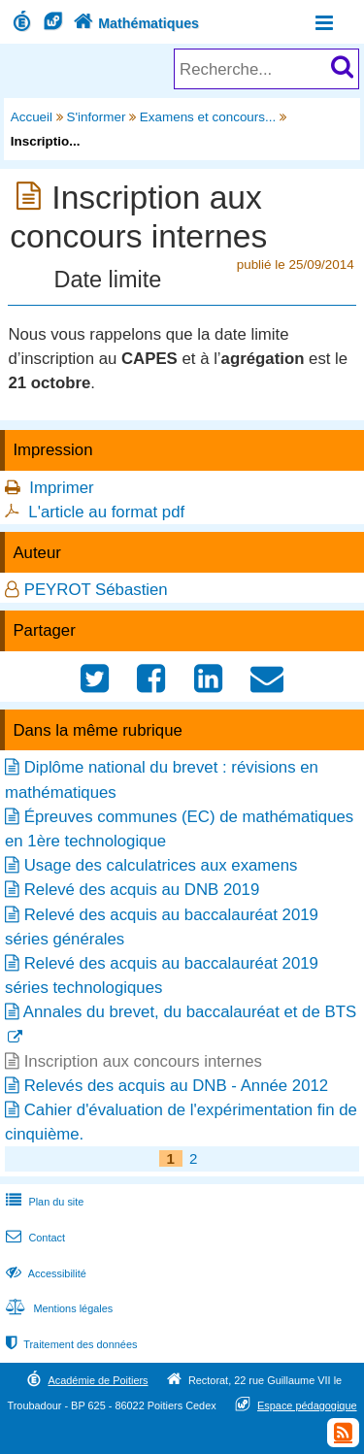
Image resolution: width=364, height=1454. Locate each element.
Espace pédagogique (307, 1405)
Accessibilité (44, 1273)
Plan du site (42, 1201)
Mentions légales (57, 1308)
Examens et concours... (208, 117)
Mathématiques (134, 23)
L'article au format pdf (106, 512)
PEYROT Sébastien (96, 589)
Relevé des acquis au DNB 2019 (142, 889)
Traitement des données (69, 1344)
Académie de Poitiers (98, 1380)
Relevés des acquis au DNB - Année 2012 (176, 1085)
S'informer (96, 117)
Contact (33, 1237)
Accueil (31, 117)
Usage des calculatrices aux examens (161, 865)
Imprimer (61, 488)
